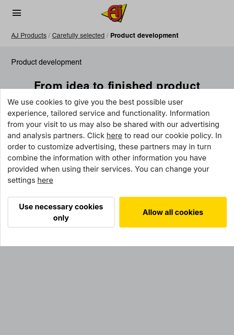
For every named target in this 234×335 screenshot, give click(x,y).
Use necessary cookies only (61, 212)
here (114, 135)
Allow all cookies (173, 212)
